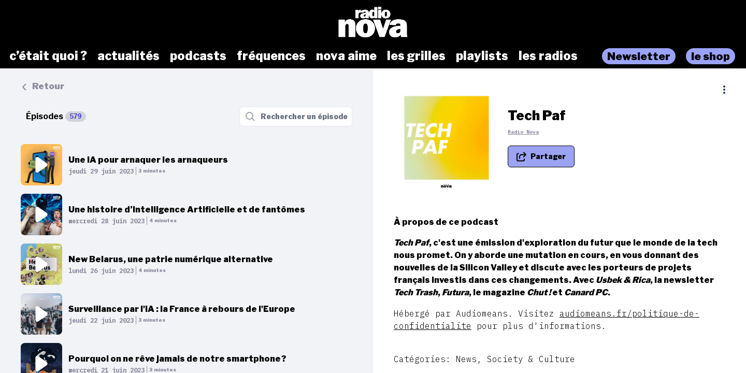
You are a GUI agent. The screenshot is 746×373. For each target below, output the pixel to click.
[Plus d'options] (724, 89)
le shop (710, 56)
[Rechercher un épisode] (295, 116)
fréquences (271, 56)
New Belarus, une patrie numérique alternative (170, 259)
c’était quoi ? (48, 56)
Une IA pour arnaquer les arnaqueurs (148, 160)
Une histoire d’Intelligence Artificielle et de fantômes (186, 209)
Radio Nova (523, 131)
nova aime (346, 56)
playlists (482, 56)
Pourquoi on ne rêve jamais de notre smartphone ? (177, 359)
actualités (128, 56)
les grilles (416, 56)
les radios (548, 56)
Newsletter (638, 56)
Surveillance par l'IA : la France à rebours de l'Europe (181, 309)
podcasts (198, 56)
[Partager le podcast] (541, 156)
